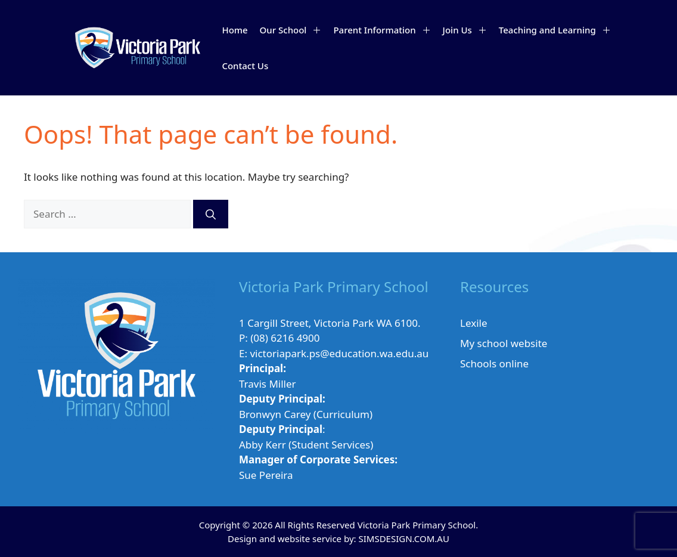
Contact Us (245, 66)
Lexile (473, 323)
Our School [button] (294, 30)
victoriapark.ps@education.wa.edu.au (339, 353)
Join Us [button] (468, 30)
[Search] (210, 214)
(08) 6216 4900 (284, 338)
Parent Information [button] (384, 30)
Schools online (494, 363)
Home (234, 30)
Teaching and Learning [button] (558, 30)
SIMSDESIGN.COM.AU (403, 538)
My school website (503, 343)
